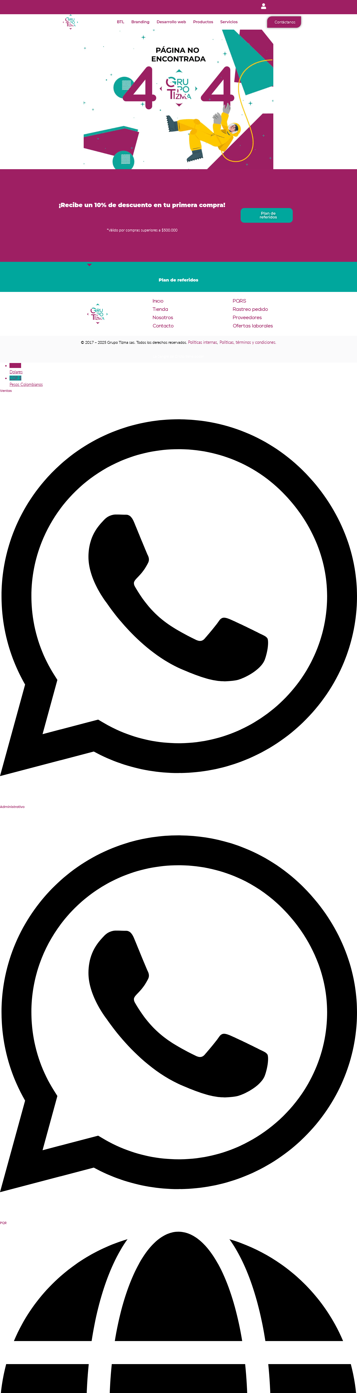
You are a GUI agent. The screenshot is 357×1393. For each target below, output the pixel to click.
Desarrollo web (171, 22)
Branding (140, 22)
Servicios (229, 22)
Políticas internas (202, 342)
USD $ (183, 369)
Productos (203, 22)
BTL (120, 22)
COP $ (183, 382)
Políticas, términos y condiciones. (248, 342)
